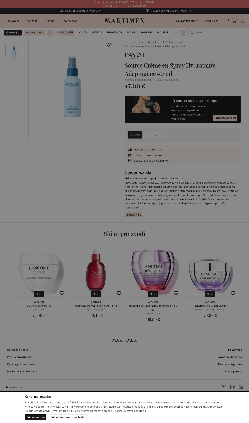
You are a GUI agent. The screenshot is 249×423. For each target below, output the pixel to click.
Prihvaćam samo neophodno (68, 417)
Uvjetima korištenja (134, 411)
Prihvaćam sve (35, 417)
